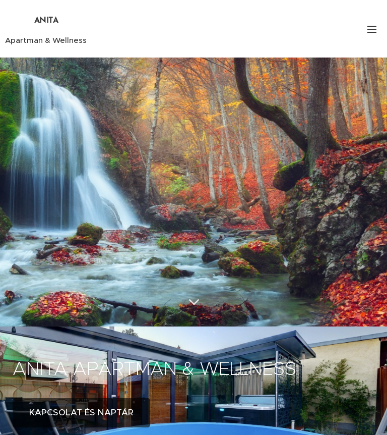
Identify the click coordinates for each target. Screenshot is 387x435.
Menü (371, 29)
